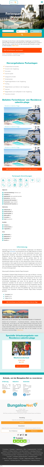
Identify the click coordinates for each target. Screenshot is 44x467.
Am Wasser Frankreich (13, 451)
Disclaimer (15, 458)
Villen (25, 449)
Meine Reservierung (35, 460)
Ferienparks (12, 449)
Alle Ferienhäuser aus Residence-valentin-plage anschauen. (22, 169)
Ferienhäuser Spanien (33, 456)
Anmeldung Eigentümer (15, 460)
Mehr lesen (15, 45)
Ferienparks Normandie (38, 452)
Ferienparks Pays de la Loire (23, 454)
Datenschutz (38, 458)
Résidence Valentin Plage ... (13, 106)
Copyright (21, 458)
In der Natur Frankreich (24, 451)
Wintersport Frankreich (6, 452)
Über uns (5, 458)
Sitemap (10, 458)
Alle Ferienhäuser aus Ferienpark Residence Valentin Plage (22, 302)
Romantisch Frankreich (17, 452)
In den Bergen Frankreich (35, 451)
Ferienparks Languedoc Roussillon (20, 456)
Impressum (6, 460)
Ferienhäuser (6, 449)
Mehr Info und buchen (22, 366)
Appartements (19, 449)
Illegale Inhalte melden (29, 458)
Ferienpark (12, 251)
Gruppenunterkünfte (31, 449)
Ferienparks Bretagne (27, 452)
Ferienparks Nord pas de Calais (9, 454)
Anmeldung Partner (26, 460)
